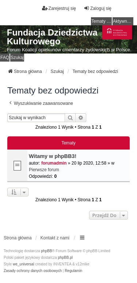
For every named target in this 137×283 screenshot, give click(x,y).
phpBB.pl (65, 258)
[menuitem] (33, 271)
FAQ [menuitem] (4, 57)
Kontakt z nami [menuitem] (55, 237)
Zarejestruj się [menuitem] (59, 8)
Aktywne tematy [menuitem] (123, 21)
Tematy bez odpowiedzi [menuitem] (101, 21)
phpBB (46, 251)
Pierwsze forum (44, 169)
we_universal (23, 264)
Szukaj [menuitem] (17, 57)
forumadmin (53, 163)
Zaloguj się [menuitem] (97, 8)
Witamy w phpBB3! (52, 156)
